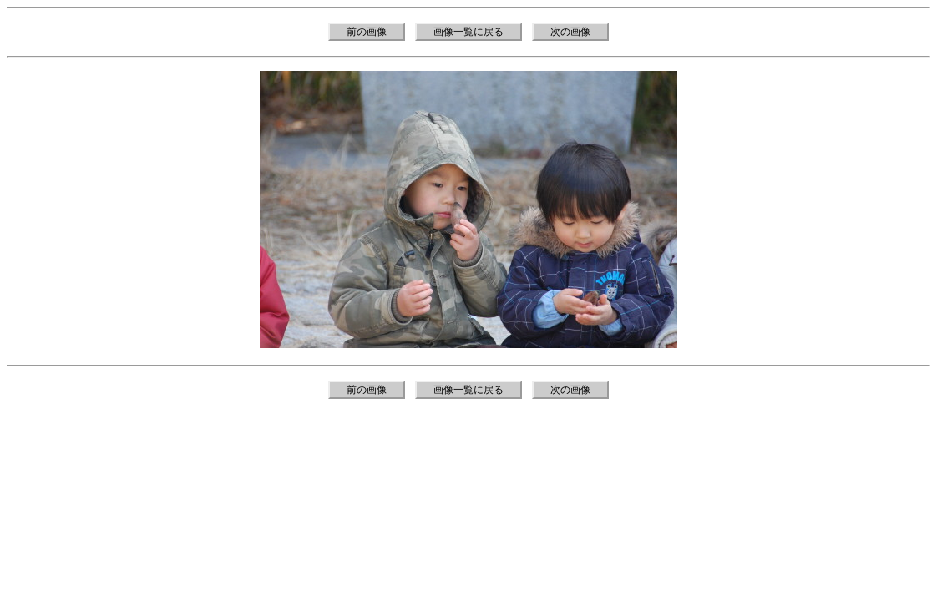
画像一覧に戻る (468, 32)
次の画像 (570, 32)
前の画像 (367, 32)
